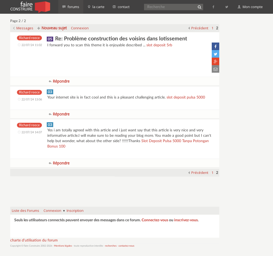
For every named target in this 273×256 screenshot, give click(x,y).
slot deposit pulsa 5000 (186, 97)
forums (70, 6)
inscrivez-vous (186, 220)
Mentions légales (63, 246)
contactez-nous (126, 246)
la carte (96, 6)
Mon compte (250, 6)
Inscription (75, 210)
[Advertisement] (115, 189)
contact (121, 6)
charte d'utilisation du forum (34, 240)
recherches (111, 246)
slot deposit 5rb (159, 45)
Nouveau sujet (52, 27)
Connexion (80, 28)
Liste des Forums (25, 210)
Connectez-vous (155, 220)
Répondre (59, 81)
